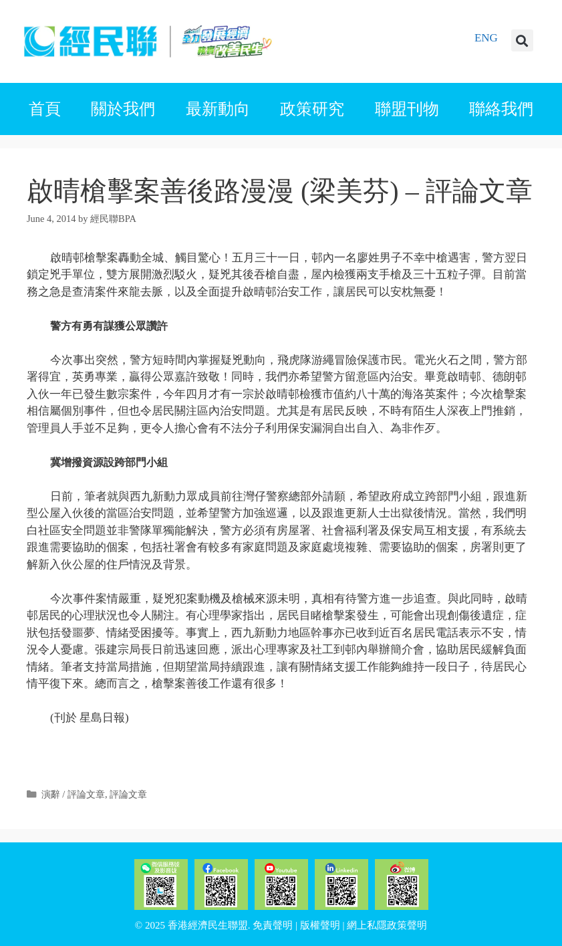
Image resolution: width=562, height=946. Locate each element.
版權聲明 (320, 925)
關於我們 (123, 109)
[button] (522, 40)
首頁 (45, 109)
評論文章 (128, 794)
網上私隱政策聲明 (387, 925)
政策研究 (312, 109)
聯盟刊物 (407, 109)
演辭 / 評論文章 (73, 794)
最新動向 (218, 109)
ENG (486, 37)
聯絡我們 (501, 109)
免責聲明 (273, 925)
